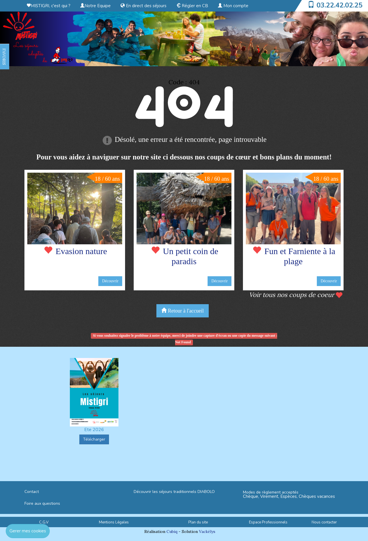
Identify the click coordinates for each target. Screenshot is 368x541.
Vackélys (207, 531)
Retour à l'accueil (182, 311)
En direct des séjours (143, 6)
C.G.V (44, 522)
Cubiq (171, 531)
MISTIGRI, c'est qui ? (48, 6)
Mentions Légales (114, 522)
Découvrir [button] (110, 281)
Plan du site (198, 522)
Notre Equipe (95, 6)
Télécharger (94, 439)
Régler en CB (192, 6)
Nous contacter (324, 522)
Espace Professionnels (268, 522)
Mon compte (233, 6)
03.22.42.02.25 (340, 5)
